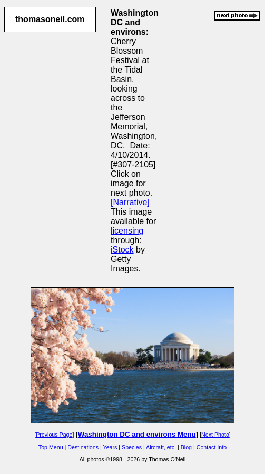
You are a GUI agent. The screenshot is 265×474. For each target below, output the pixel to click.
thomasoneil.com (50, 19)
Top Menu (50, 447)
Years (110, 447)
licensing (127, 230)
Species (132, 447)
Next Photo (215, 434)
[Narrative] (130, 202)
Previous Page (54, 434)
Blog (186, 447)
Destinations (83, 447)
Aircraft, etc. (161, 447)
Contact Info (212, 447)
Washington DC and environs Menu (137, 434)
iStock (122, 249)
